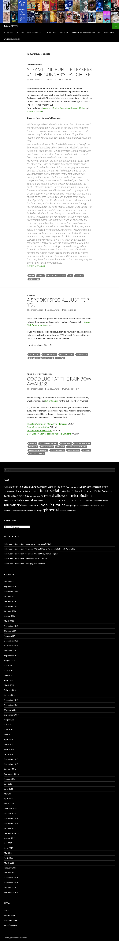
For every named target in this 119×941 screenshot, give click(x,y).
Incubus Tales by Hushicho (39, 430)
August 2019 (9, 636)
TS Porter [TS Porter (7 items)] (62, 511)
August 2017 (9, 720)
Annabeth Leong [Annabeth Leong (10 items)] (45, 487)
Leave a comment (71, 389)
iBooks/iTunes (59, 108)
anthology (34, 355)
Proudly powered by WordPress (16, 938)
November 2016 (11, 764)
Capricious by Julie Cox (38, 427)
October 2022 (10, 581)
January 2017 (10, 754)
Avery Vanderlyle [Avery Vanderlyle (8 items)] (73, 487)
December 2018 (11, 641)
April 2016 (8, 798)
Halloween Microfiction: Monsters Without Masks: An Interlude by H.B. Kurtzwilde (39, 549)
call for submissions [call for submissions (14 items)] (22, 491)
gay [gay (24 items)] (27, 495)
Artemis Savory (49, 355)
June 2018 (8, 670)
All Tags (20, 32)
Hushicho (33, 447)
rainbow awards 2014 (38, 450)
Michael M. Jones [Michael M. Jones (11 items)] (100, 500)
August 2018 (9, 660)
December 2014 (11, 877)
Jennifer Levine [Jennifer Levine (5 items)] (49, 501)
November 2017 (11, 705)
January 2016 (10, 813)
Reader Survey (109, 32)
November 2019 (11, 626)
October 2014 (10, 887)
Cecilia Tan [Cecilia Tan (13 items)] (64, 491)
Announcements (35, 374)
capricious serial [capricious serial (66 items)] (46, 490)
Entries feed (9, 915)
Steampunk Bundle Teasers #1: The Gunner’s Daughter (59, 72)
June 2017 (8, 729)
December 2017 (11, 700)
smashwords (73, 450)
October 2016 (10, 769)
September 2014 (11, 892)
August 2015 (9, 838)
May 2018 (8, 675)
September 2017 (11, 715)
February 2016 (10, 808)
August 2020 (9, 616)
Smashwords (72, 108)
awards (32, 443)
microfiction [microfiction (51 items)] (13, 505)
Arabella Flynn (53, 310)
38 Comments (70, 310)
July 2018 (8, 665)
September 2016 (11, 774)
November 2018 (11, 646)
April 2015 (8, 858)
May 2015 (8, 853)
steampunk (34, 279)
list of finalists (51, 400)
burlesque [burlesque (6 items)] (8, 491)
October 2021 (10, 596)
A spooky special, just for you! (58, 302)
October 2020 (10, 611)
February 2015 (10, 868)
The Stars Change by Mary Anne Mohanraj (47, 423)
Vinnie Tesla (52, 80)
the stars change (36, 453)
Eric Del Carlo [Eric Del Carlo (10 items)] (100, 491)
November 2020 (11, 606)
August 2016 (9, 779)
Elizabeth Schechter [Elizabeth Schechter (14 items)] (84, 491)
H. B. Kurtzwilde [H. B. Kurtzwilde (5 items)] (35, 496)
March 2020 (9, 621)
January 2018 (10, 695)
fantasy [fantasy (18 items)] (8, 495)
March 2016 (9, 803)
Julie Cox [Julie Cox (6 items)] (71, 501)
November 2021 (11, 591)
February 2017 (10, 749)
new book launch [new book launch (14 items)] (31, 505)
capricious (66, 443)
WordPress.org (10, 925)
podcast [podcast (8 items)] (77, 505)
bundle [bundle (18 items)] (104, 486)
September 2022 (11, 586)
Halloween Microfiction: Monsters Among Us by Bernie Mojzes (31, 554)
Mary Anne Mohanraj (77, 447)
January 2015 (10, 873)
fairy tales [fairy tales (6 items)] (110, 491)
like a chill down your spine (41, 358)
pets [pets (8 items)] (72, 505)
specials (79, 276)
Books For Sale (33, 32)
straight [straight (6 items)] (39, 511)
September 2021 (11, 601)
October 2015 (10, 828)
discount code (66, 355)
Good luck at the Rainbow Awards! (59, 381)
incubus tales (47, 447)
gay (70, 276)
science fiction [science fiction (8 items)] (10, 510)
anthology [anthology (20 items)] (59, 486)
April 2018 (8, 680)
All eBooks (8, 32)
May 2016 (8, 794)
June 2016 (8, 789)
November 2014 (11, 882)
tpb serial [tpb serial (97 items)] (51, 509)
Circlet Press (11, 25)
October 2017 (10, 710)
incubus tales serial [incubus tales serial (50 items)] (18, 500)
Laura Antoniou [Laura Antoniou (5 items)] (80, 501)
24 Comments (67, 80)
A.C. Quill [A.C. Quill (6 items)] (7, 487)
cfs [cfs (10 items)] (72, 491)
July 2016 (8, 784)
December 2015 (11, 818)
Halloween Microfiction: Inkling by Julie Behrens (24, 563)
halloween (82, 355)
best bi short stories (48, 443)
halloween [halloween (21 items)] (47, 495)
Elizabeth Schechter (56, 276)
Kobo (82, 108)
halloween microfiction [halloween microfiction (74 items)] (72, 495)
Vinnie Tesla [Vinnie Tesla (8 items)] (71, 510)
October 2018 (10, 650)
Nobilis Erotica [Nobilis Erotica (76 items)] (52, 505)
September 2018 (11, 655)
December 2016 (11, 759)
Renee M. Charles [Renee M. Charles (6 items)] (98, 506)
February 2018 (10, 690)
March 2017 (9, 744)
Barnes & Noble (34, 111)
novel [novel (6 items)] (68, 506)
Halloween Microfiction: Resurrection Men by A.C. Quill (27, 544)
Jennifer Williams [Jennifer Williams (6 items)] (61, 501)
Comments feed (11, 920)
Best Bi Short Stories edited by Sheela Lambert (49, 433)
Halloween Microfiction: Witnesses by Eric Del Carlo (26, 558)
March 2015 (9, 863)
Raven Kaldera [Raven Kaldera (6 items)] (86, 506)
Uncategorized (34, 65)
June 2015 (8, 848)
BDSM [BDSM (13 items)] (83, 486)
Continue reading (37, 265)
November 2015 (11, 823)
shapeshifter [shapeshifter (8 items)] (21, 510)
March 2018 (9, 685)
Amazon (47, 108)
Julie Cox (60, 447)
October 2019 (10, 631)
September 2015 (11, 833)
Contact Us (49, 32)
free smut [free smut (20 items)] (18, 495)
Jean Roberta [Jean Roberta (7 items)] (38, 501)
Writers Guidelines (12, 39)
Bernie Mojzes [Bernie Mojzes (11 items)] (93, 487)
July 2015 (8, 843)
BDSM (31, 276)
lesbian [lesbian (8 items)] (89, 501)
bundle (41, 276)
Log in (6, 910)
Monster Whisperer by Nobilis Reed (86, 32)
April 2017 (8, 739)
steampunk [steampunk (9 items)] (31, 510)
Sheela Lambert (57, 450)
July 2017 (8, 724)
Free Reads (64, 32)
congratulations (82, 443)
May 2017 (8, 734)
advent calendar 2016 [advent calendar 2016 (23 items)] (24, 486)
